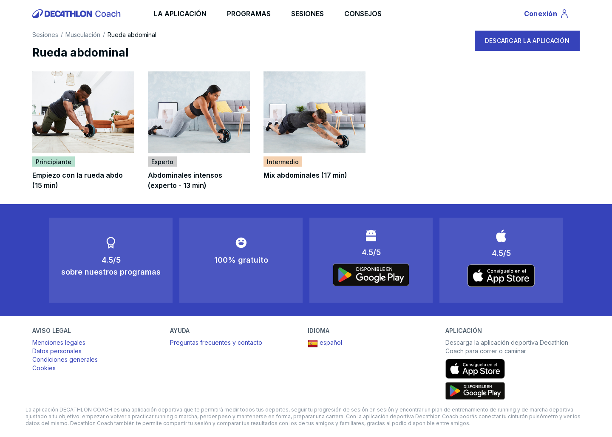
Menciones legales (58, 342)
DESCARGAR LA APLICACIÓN (527, 40)
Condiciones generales (65, 359)
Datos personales (57, 351)
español (325, 343)
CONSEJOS (363, 13)
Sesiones (45, 35)
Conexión (547, 15)
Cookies (44, 368)
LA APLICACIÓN (180, 13)
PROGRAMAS (249, 13)
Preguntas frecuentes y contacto (216, 342)
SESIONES (307, 13)
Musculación (82, 35)
